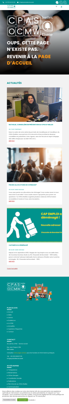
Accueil (10, 312)
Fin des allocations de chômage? (23, 185)
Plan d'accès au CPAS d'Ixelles (17, 384)
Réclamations (12, 373)
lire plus (11, 141)
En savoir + (31, 400)
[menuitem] (57, 2)
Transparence (12, 370)
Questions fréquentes (15, 329)
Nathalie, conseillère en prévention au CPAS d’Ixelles (31, 125)
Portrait (18, 129)
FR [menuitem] (57, 2)
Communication (13, 387)
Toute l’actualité (12, 269)
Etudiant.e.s (12, 320)
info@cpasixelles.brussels (25, 2)
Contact (11, 332)
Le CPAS (10, 323)
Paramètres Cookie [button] (9, 400)
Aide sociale (19, 189)
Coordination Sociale (15, 378)
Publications (12, 381)
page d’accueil (29, 59)
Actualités (11, 326)
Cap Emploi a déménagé (18, 245)
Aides (10, 315)
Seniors (10, 318)
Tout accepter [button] (22, 400)
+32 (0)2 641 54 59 (9, 2)
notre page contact (20, 353)
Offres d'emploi (13, 375)
